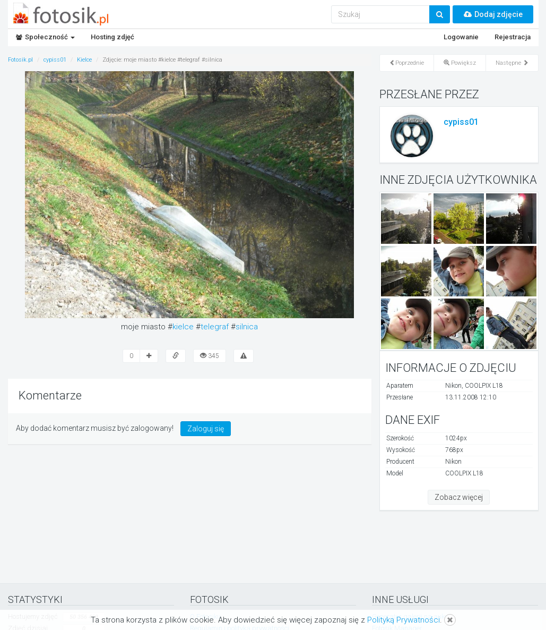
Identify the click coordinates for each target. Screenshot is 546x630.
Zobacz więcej (459, 497)
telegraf (215, 326)
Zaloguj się (205, 428)
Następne (512, 62)
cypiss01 (461, 122)
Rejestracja (513, 37)
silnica (247, 326)
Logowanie (461, 37)
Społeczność (45, 37)
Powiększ (460, 62)
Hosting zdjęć (112, 37)
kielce (183, 326)
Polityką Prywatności (403, 620)
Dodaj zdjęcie (493, 14)
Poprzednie (406, 62)
